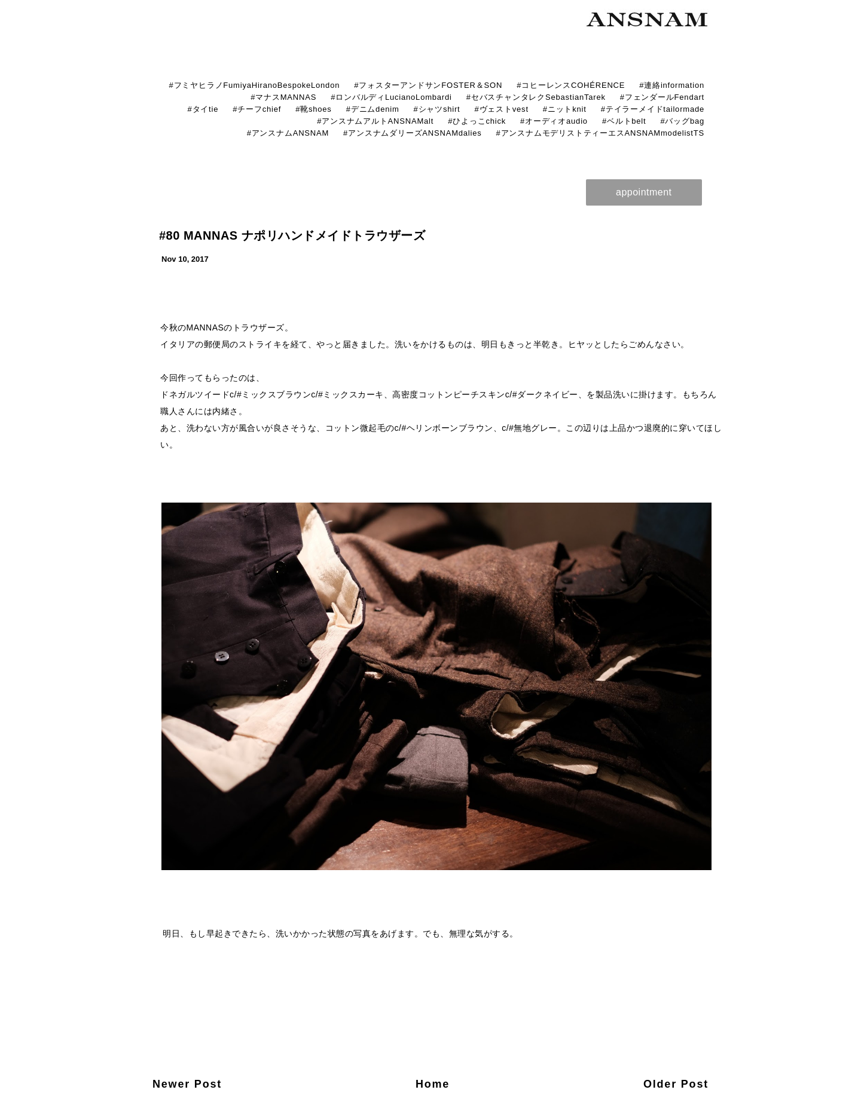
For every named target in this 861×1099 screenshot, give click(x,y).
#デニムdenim (372, 109)
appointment (644, 192)
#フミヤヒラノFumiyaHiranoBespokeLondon (254, 85)
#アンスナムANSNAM (288, 132)
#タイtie (202, 109)
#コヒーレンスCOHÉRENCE (571, 85)
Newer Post (187, 1084)
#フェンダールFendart (662, 97)
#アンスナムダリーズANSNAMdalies (412, 132)
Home (433, 1084)
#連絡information (671, 85)
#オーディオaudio (554, 121)
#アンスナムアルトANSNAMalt (375, 121)
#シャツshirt (437, 109)
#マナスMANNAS (283, 97)
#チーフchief (257, 109)
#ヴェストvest (502, 109)
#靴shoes (313, 109)
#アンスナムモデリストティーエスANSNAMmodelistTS (600, 132)
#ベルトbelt (624, 121)
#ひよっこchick (477, 121)
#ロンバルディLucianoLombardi (391, 97)
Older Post (676, 1084)
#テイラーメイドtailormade (652, 109)
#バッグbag (682, 121)
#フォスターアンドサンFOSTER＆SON (428, 85)
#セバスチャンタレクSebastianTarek (536, 97)
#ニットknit (565, 109)
